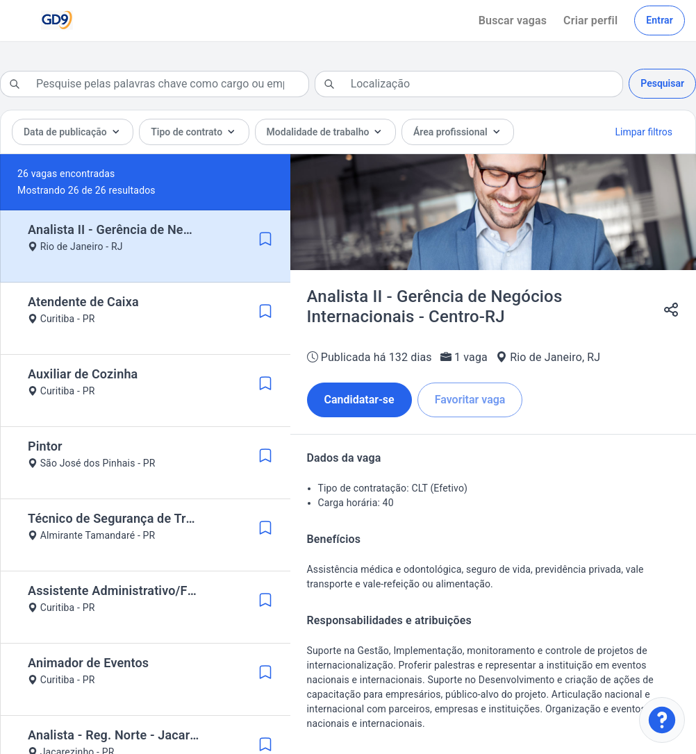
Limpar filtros (643, 131)
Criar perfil (590, 20)
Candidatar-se (359, 399)
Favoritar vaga (470, 399)
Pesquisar (662, 83)
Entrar (659, 20)
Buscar (513, 20)
